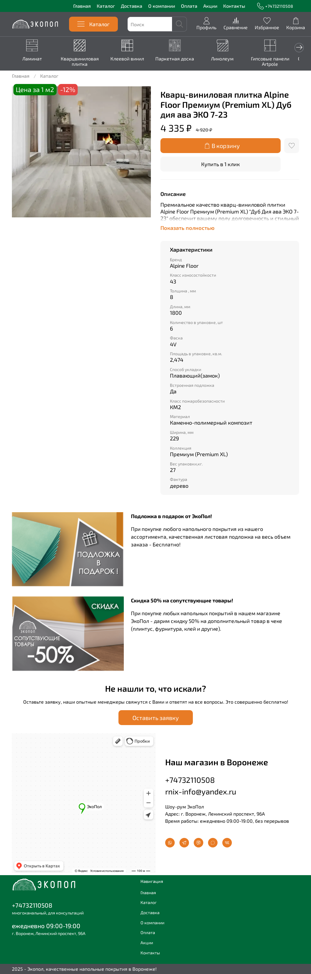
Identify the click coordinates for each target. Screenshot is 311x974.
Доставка (131, 6)
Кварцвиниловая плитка (82, 61)
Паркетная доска (180, 59)
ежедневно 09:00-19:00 (46, 925)
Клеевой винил (131, 59)
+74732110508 (275, 6)
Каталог (106, 6)
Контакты (234, 6)
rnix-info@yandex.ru (200, 791)
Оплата (189, 6)
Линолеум (229, 59)
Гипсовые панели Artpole (278, 61)
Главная (82, 6)
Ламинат (33, 59)
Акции (210, 6)
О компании (161, 6)
